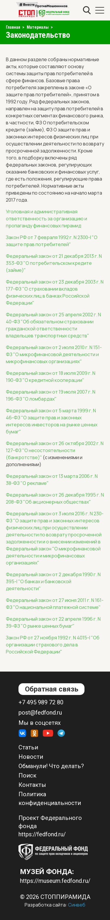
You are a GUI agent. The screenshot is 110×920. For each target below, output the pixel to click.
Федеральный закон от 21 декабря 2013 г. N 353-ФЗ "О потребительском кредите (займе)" (54, 263)
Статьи (28, 747)
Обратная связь (51, 689)
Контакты (32, 784)
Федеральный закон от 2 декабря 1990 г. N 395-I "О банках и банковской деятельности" (53, 581)
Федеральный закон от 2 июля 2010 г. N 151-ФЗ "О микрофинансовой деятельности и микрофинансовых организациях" (54, 354)
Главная (13, 27)
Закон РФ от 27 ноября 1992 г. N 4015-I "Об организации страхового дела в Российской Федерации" (52, 644)
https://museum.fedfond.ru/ (55, 880)
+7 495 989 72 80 (40, 702)
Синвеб (76, 905)
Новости (30, 756)
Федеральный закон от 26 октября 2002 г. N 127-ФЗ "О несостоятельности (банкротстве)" (55, 450)
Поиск (27, 775)
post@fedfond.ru (40, 712)
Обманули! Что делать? (51, 766)
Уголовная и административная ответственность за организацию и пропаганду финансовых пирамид (46, 218)
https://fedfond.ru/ (42, 834)
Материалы (38, 27)
